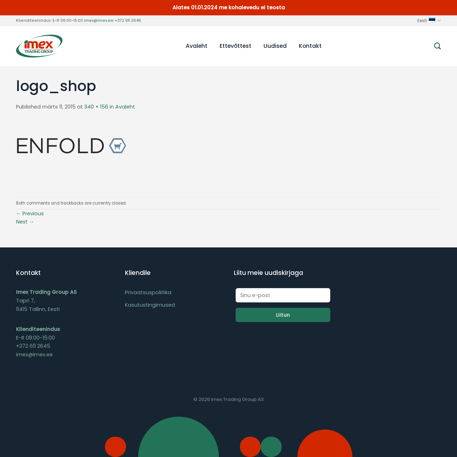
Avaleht (196, 46)
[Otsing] (437, 46)
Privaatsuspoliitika (148, 292)
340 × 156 (96, 106)
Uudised (275, 46)
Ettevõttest (235, 46)
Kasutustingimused (150, 304)
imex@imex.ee (99, 20)
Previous (30, 213)
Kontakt (310, 46)
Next (25, 221)
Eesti (429, 20)
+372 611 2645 (128, 20)
